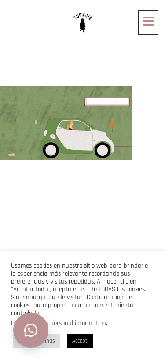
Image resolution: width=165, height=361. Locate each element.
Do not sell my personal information (58, 323)
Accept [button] (80, 340)
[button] (30, 330)
